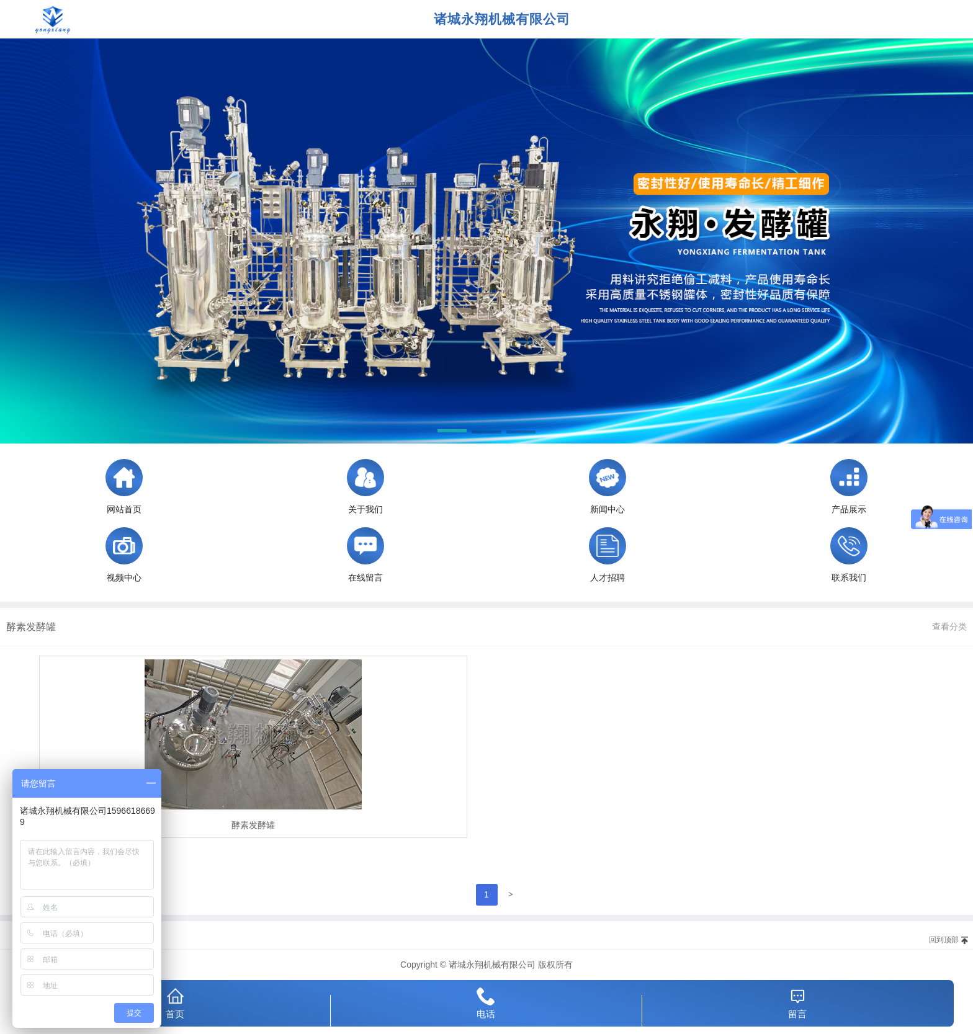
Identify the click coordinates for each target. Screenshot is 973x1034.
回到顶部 (944, 939)
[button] (452, 432)
